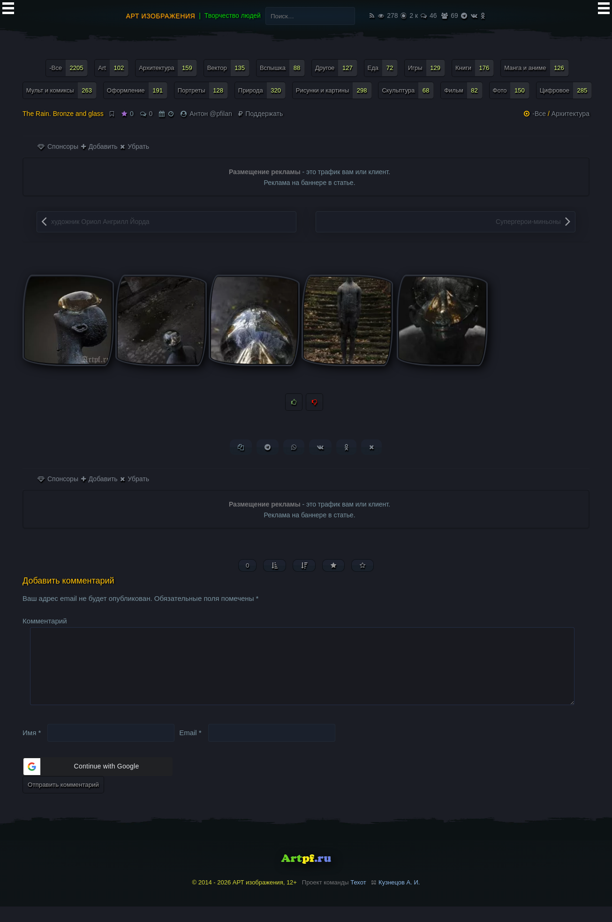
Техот (358, 897)
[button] (98, 781)
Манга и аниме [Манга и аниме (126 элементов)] (536, 68)
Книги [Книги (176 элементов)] (474, 68)
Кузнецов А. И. (399, 897)
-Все (539, 113)
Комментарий (45, 621)
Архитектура (570, 113)
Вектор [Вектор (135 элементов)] (228, 68)
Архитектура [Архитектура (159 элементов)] (168, 68)
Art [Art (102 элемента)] (113, 68)
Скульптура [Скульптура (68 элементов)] (408, 90)
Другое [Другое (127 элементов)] (336, 68)
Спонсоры (58, 146)
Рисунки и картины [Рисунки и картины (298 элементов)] (334, 90)
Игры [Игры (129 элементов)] (426, 68)
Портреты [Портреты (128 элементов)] (203, 90)
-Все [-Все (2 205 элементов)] (68, 68)
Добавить (99, 146)
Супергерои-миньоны (528, 221)
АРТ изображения (161, 16)
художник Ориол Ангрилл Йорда (100, 221)
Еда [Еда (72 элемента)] (383, 68)
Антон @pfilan (210, 113)
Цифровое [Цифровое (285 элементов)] (566, 90)
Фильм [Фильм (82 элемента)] (463, 90)
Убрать (134, 146)
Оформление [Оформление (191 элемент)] (137, 90)
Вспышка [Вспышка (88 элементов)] (282, 68)
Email (190, 748)
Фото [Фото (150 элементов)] (511, 90)
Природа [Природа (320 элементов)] (262, 90)
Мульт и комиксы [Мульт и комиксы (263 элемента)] (61, 90)
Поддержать (260, 113)
